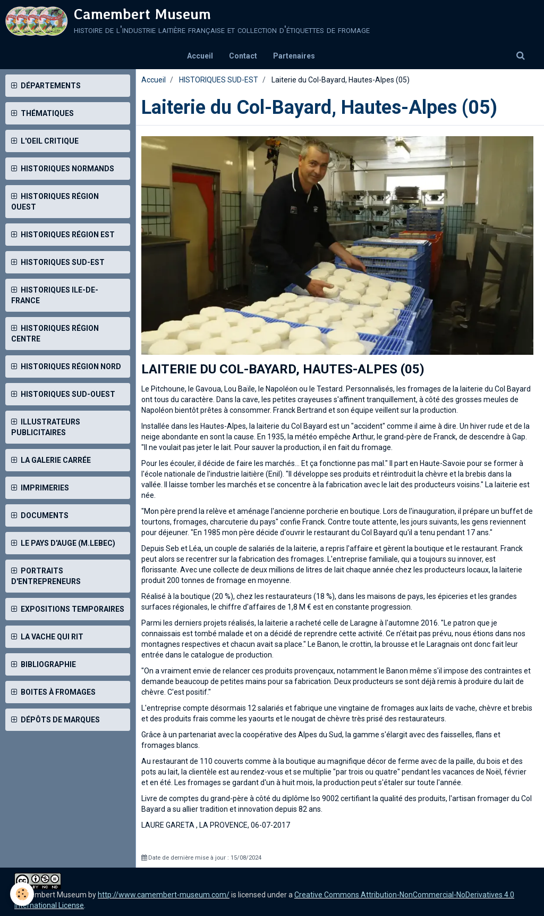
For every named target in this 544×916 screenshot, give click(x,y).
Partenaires (294, 56)
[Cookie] (23, 894)
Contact (243, 56)
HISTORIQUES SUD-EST (218, 80)
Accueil (200, 56)
